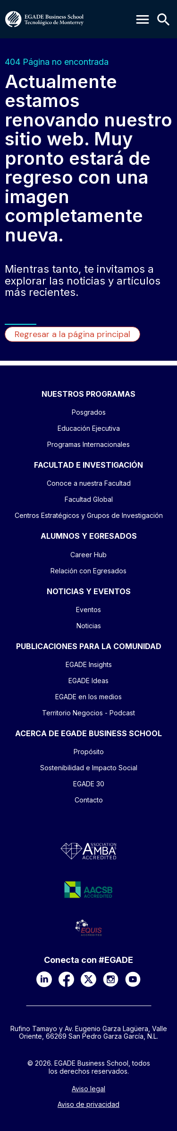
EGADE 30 (88, 784)
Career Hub (88, 555)
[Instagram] (110, 979)
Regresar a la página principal (72, 334)
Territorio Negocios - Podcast (88, 713)
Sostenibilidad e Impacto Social (88, 768)
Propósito (89, 752)
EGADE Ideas (88, 681)
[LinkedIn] (44, 979)
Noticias (88, 626)
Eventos (88, 610)
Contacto (89, 800)
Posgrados (89, 412)
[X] (88, 979)
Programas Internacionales (88, 444)
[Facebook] (66, 979)
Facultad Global (89, 499)
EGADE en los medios (88, 697)
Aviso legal (88, 1089)
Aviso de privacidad (88, 1104)
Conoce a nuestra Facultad (89, 483)
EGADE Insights (89, 664)
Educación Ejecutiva (89, 428)
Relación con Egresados (88, 571)
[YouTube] (133, 979)
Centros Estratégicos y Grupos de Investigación (89, 515)
